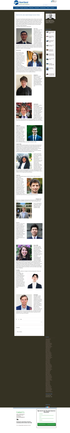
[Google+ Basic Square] (48, 407)
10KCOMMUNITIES (48, 395)
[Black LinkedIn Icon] (17, 419)
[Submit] (46, 424)
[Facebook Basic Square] (46, 407)
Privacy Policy (21, 425)
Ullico (51, 396)
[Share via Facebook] (16, 319)
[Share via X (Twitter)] (18, 319)
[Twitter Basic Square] (47, 407)
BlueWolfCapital (48, 396)
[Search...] (50, 5)
